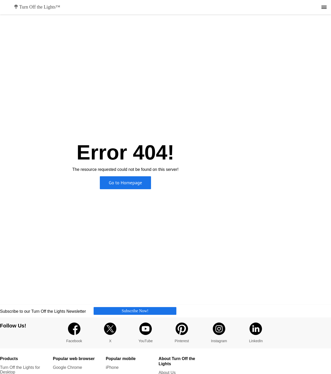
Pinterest (182, 333)
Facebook (74, 333)
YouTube (145, 333)
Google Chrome (67, 367)
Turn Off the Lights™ (37, 7)
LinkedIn (256, 333)
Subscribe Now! (135, 311)
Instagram (219, 333)
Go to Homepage (125, 183)
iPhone (112, 367)
